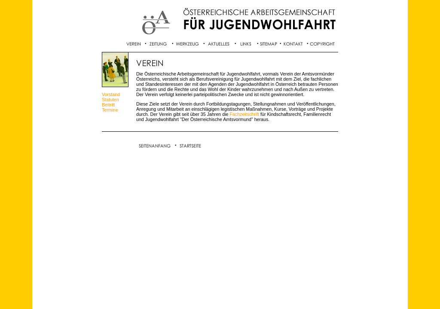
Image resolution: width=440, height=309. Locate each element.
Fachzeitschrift (244, 114)
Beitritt (108, 104)
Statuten (110, 99)
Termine (110, 109)
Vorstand (111, 94)
